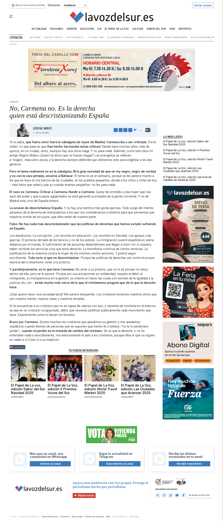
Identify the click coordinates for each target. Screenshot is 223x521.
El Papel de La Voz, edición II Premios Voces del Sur (186, 152)
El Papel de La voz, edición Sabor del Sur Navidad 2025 (185, 143)
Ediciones (56, 29)
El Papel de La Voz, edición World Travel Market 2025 (188, 161)
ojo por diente (74, 37)
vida (172, 29)
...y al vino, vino (95, 37)
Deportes (185, 29)
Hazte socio (84, 495)
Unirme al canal (50, 463)
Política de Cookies (94, 516)
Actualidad (39, 29)
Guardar (139, 130)
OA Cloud (134, 516)
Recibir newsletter (189, 463)
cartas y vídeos (53, 37)
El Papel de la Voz (117, 29)
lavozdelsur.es (56, 397)
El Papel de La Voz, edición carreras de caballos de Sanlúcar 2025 (187, 179)
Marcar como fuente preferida (28, 5)
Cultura (137, 29)
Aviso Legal (77, 516)
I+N (99, 29)
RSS (108, 516)
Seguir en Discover (199, 495)
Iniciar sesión (203, 5)
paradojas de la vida (149, 37)
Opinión (72, 29)
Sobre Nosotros (50, 516)
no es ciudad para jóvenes (206, 37)
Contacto (65, 516)
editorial (35, 37)
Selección (87, 29)
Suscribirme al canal (119, 463)
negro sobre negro (176, 37)
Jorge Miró (42, 128)
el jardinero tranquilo (120, 37)
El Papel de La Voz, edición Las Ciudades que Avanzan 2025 (182, 170)
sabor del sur (156, 29)
